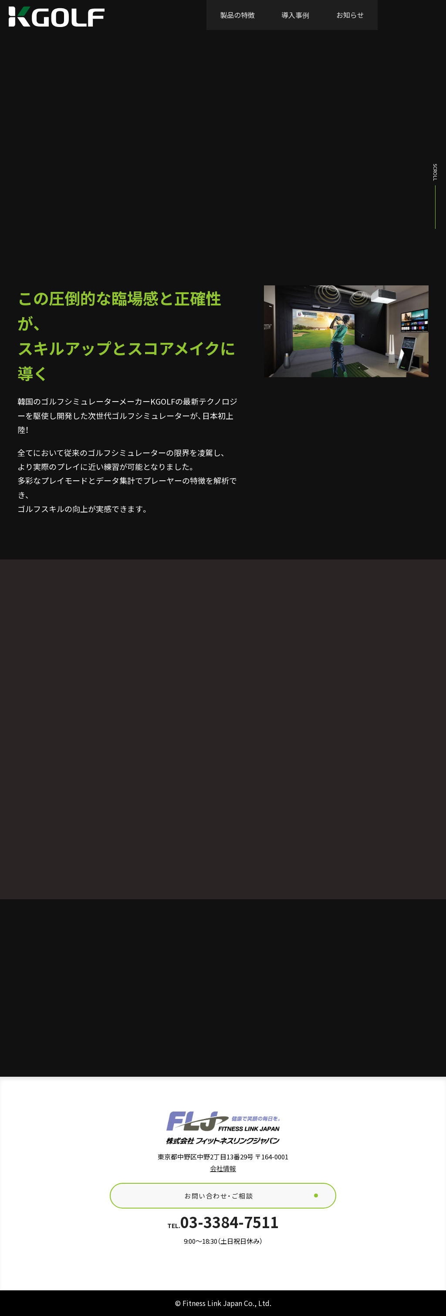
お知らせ (350, 15)
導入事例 (295, 15)
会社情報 (223, 1168)
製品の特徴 (237, 15)
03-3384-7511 (223, 1221)
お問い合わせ (411, 15)
